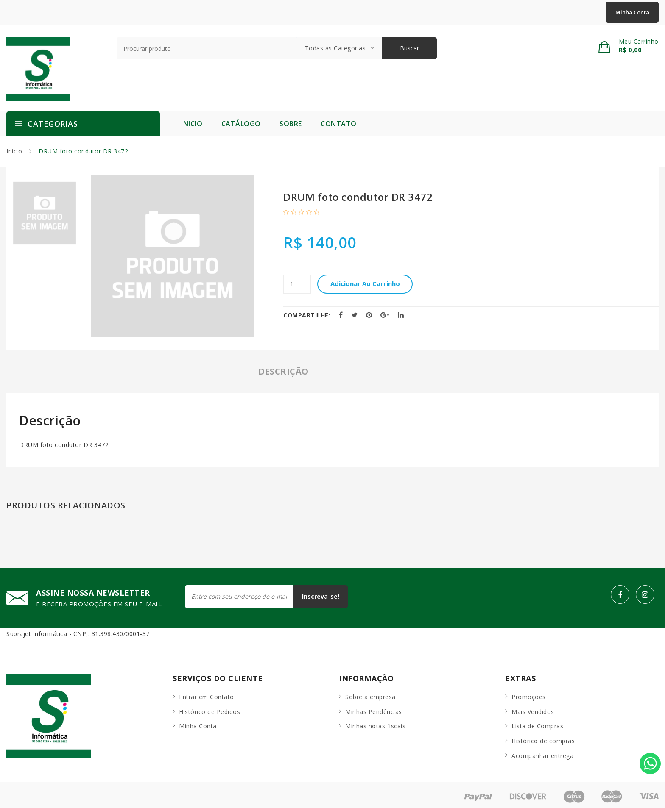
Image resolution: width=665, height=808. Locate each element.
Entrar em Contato (206, 693)
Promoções (528, 693)
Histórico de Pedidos (209, 708)
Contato (339, 123)
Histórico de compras (543, 737)
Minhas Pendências (373, 708)
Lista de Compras (537, 723)
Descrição (283, 371)
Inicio (191, 123)
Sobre (290, 123)
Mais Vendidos (532, 708)
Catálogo (241, 123)
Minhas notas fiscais (375, 723)
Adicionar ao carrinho (370, 284)
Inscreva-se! (318, 596)
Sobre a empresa (370, 693)
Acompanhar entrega (542, 752)
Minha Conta (632, 12)
